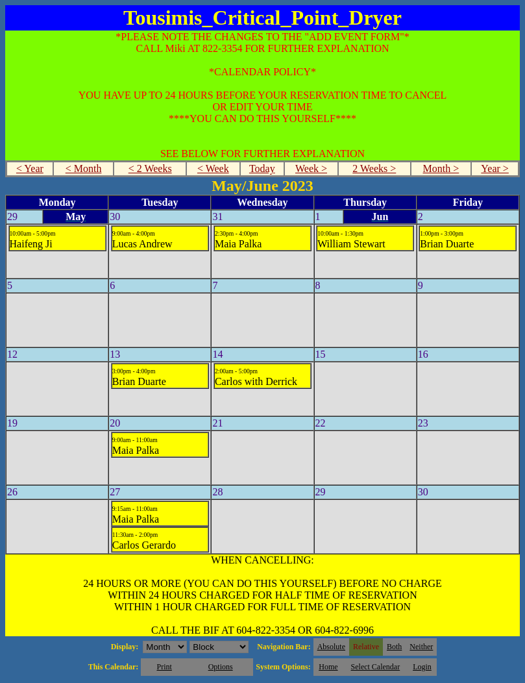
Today (262, 168)
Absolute (331, 646)
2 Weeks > (374, 168)
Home (328, 666)
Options (220, 666)
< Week (213, 168)
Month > (441, 168)
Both (394, 646)
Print (163, 666)
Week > (311, 168)
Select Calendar (375, 666)
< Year (29, 168)
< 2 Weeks (150, 168)
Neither (421, 646)
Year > (495, 168)
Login (422, 666)
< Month (84, 168)
